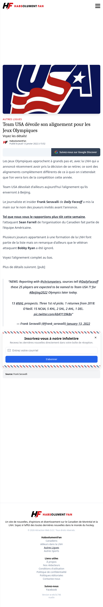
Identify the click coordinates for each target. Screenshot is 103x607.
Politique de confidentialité (52, 572)
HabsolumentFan (18, 140)
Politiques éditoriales (51, 575)
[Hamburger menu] (97, 6)
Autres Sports (51, 551)
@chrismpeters (50, 281)
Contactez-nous (51, 578)
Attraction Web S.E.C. (45, 530)
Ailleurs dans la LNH (51, 544)
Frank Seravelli (20, 374)
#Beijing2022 (38, 292)
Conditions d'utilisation (51, 568)
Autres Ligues (51, 547)
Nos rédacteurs (51, 565)
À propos (51, 561)
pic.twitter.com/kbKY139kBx (53, 314)
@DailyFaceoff (88, 281)
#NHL (20, 303)
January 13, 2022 (78, 324)
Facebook (51, 589)
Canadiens (51, 540)
